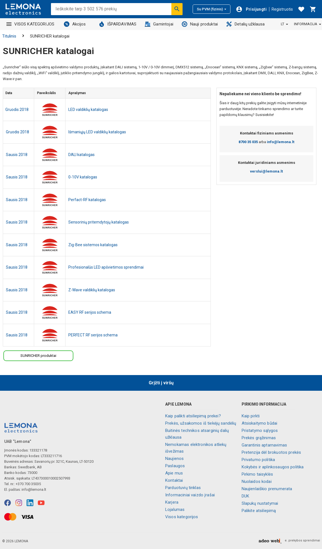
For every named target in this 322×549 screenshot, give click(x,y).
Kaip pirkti (251, 415)
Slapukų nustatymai (260, 503)
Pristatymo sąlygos (260, 430)
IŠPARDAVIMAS (118, 24)
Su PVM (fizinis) (211, 9)
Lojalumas (175, 509)
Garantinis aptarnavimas (264, 445)
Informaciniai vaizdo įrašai (190, 494)
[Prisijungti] (251, 9)
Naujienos (174, 458)
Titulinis (9, 36)
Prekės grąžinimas (259, 437)
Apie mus (174, 473)
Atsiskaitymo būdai (259, 423)
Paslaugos (175, 465)
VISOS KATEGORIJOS (30, 24)
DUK (245, 496)
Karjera (171, 502)
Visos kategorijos (181, 516)
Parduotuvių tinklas (183, 487)
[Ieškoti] (177, 9)
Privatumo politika (258, 459)
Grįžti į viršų (161, 382)
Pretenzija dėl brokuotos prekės (271, 452)
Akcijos (75, 24)
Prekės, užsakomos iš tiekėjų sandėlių (200, 423)
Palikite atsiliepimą (259, 510)
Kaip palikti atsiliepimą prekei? (193, 415)
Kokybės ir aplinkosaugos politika (273, 466)
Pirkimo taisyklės (257, 474)
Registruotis (282, 9)
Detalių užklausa (245, 24)
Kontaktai (174, 480)
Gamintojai (159, 24)
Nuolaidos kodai (257, 481)
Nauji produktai (200, 24)
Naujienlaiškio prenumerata (267, 488)
